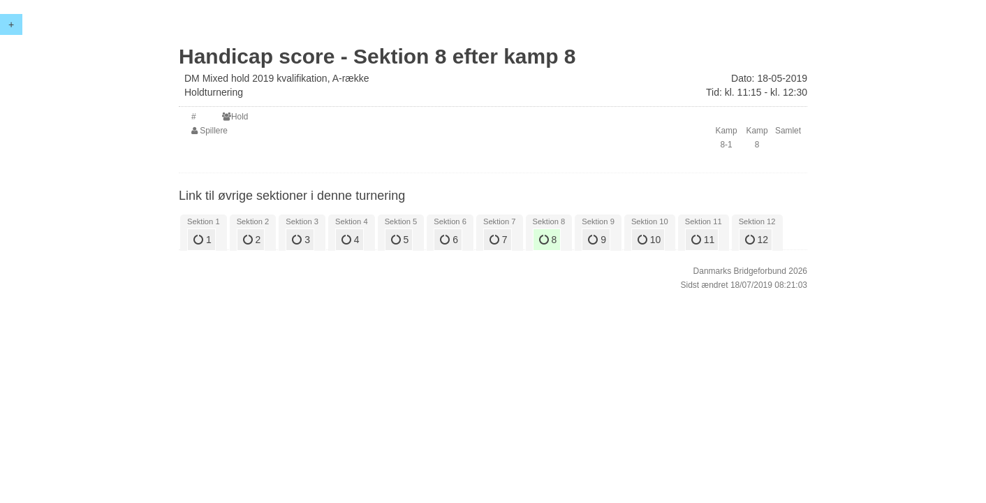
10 (649, 239)
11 (702, 239)
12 (756, 239)
